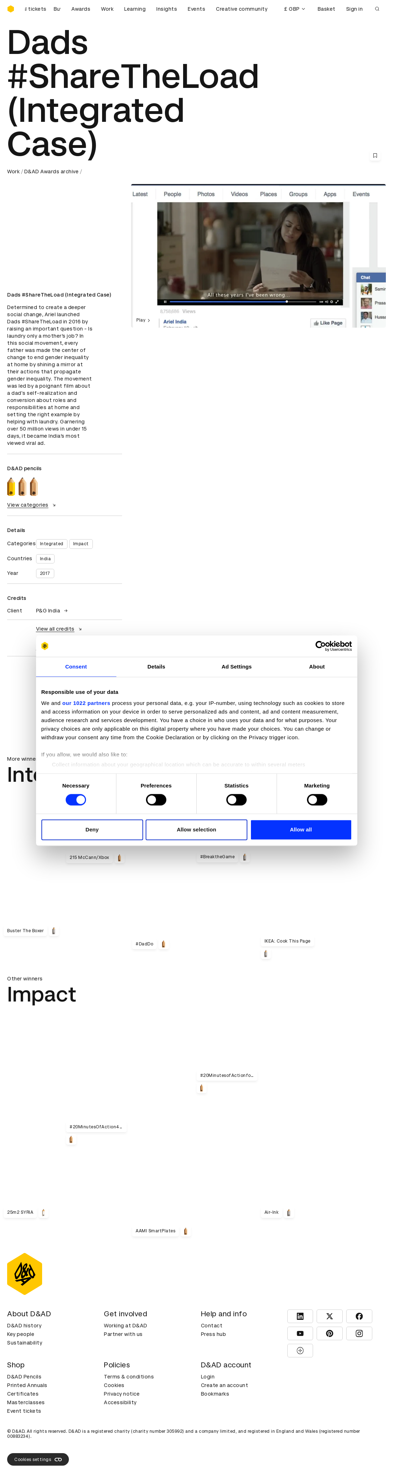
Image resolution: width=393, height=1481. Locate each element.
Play (144, 320)
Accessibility (120, 1402)
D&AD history (24, 1325)
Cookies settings (38, 1459)
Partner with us (123, 1334)
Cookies (114, 1385)
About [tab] (317, 667)
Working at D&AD (125, 1325)
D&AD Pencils (24, 1377)
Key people (20, 1334)
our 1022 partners (86, 703)
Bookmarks (215, 1394)
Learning (135, 9)
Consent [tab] (76, 667)
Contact (212, 1325)
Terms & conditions (129, 1377)
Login (208, 1377)
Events (196, 9)
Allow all (301, 829)
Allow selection (196, 829)
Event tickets (24, 1411)
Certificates (23, 1394)
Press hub (213, 1334)
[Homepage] (10, 9)
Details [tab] (156, 667)
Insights (166, 9)
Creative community (241, 9)
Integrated (52, 543)
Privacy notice (122, 1394)
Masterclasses (26, 1402)
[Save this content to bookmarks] (375, 155)
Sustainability (24, 1343)
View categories (32, 504)
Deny (92, 829)
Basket (327, 9)
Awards (80, 9)
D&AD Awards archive (51, 171)
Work (107, 9)
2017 (45, 573)
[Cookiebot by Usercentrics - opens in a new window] (320, 646)
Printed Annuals (27, 1385)
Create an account (224, 1385)
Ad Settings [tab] (237, 667)
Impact (81, 543)
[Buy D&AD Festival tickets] (43, 9)
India (45, 558)
